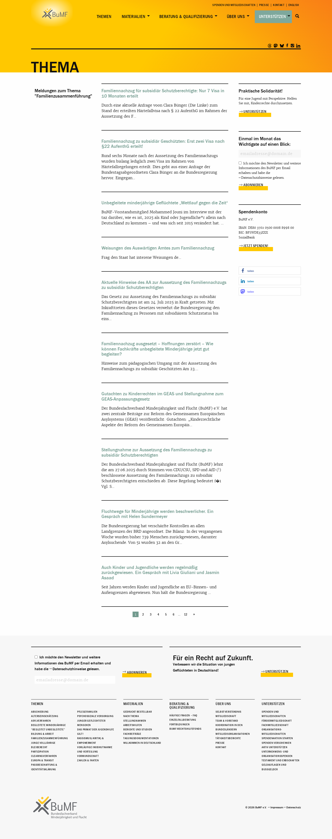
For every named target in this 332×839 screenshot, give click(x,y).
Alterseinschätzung (44, 716)
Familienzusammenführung (49, 738)
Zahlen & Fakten (88, 760)
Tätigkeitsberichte (228, 738)
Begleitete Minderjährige (48, 725)
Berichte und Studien (137, 729)
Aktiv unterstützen (275, 747)
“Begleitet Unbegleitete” (48, 729)
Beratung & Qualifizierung (186, 16)
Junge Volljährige (43, 742)
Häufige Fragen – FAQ (183, 715)
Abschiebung (40, 711)
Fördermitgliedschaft (277, 720)
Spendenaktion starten (277, 738)
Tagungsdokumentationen (141, 738)
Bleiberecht (39, 747)
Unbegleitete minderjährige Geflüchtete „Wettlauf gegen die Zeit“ (164, 202)
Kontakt (278, 5)
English (293, 5)
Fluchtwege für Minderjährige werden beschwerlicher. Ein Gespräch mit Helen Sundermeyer (157, 514)
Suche (297, 16)
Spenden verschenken (276, 742)
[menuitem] (103, 16)
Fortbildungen (179, 724)
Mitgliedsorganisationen (233, 733)
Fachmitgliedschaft (275, 725)
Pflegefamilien (87, 711)
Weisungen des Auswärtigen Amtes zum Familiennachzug (157, 248)
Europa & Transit (42, 760)
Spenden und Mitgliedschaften (233, 5)
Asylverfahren (41, 720)
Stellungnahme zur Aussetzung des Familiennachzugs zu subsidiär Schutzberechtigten (156, 452)
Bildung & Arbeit (42, 733)
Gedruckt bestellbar (137, 711)
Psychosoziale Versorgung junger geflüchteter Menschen (95, 720)
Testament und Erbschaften (280, 760)
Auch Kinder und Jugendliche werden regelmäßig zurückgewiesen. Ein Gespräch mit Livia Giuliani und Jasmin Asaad (160, 572)
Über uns (236, 16)
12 (185, 614)
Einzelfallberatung (182, 719)
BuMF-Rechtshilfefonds (185, 728)
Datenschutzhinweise (256, 178)
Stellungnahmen (134, 720)
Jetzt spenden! (255, 246)
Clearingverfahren (44, 756)
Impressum (276, 807)
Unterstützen (272, 16)
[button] (270, 271)
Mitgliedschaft (226, 716)
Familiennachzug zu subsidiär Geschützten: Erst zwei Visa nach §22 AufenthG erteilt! (163, 144)
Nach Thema (131, 716)
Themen (104, 16)
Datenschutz (293, 807)
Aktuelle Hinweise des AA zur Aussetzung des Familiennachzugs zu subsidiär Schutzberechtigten (163, 285)
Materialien (133, 16)
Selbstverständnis (228, 711)
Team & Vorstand (227, 720)
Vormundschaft (88, 756)
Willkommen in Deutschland (142, 742)
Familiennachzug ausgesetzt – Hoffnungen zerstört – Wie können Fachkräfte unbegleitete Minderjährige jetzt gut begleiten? (157, 349)
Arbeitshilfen (132, 725)
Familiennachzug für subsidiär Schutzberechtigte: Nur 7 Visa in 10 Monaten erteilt (162, 93)
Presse (264, 5)
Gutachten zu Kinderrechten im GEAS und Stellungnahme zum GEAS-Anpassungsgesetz (162, 396)
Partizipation (40, 751)
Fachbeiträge (132, 733)
